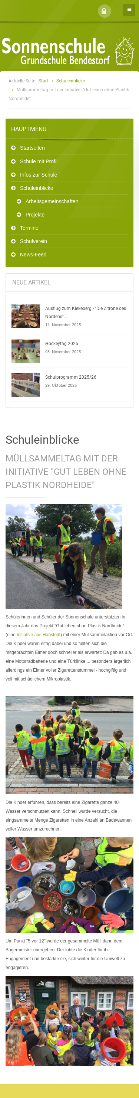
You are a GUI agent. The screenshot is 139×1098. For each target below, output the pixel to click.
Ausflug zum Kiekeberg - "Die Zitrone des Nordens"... (85, 312)
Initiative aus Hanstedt (38, 634)
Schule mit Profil (38, 161)
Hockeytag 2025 (61, 343)
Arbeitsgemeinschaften (52, 201)
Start (43, 80)
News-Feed (33, 255)
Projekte (35, 215)
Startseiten (32, 148)
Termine (29, 228)
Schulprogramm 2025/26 (70, 377)
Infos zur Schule (38, 175)
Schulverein (33, 241)
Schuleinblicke (70, 80)
